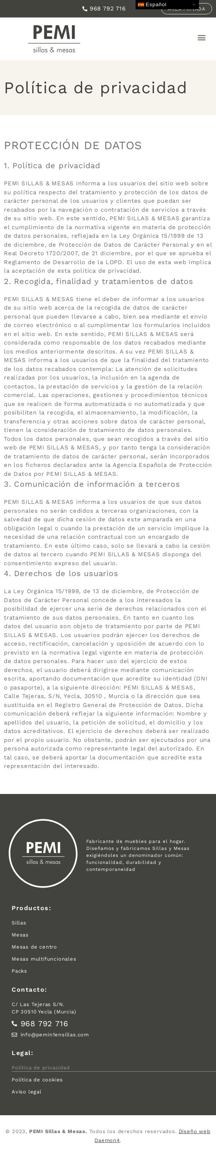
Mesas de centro (34, 947)
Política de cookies (37, 1080)
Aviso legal (27, 1092)
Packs (19, 971)
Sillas (19, 923)
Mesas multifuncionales (44, 959)
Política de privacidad (41, 1068)
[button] (201, 37)
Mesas (20, 935)
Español (152, 5)
